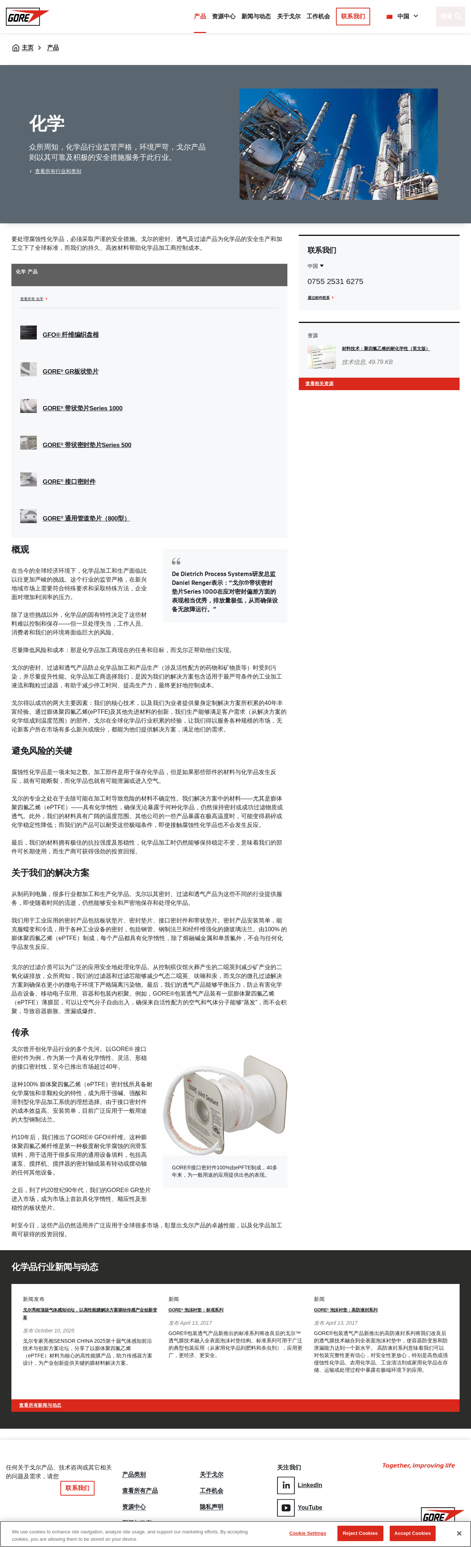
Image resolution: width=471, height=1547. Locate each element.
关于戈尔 (289, 16)
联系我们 (353, 16)
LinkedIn (299, 1484)
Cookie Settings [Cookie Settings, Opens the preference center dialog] (308, 1533)
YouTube (299, 1505)
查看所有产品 (140, 1485)
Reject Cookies (360, 1533)
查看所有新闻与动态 (49, 1403)
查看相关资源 (325, 386)
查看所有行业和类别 (58, 171)
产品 (200, 16)
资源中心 (134, 1503)
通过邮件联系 (323, 297)
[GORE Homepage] (28, 17)
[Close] (459, 1533)
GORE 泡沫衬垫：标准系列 (207, 1309)
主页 (27, 47)
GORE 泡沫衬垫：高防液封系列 (359, 1309)
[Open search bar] (450, 16)
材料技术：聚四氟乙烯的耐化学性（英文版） (393, 348)
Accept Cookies (412, 1533)
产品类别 (134, 1468)
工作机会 (211, 1485)
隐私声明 (211, 1503)
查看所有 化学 (36, 298)
